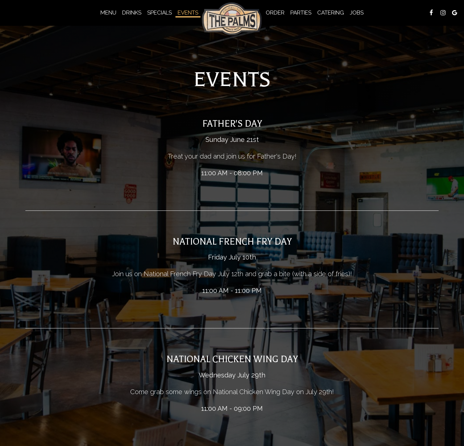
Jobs (357, 12)
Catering (330, 12)
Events (188, 12)
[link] (232, 19)
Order (275, 12)
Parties (300, 12)
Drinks (131, 12)
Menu (108, 12)
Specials (159, 12)
